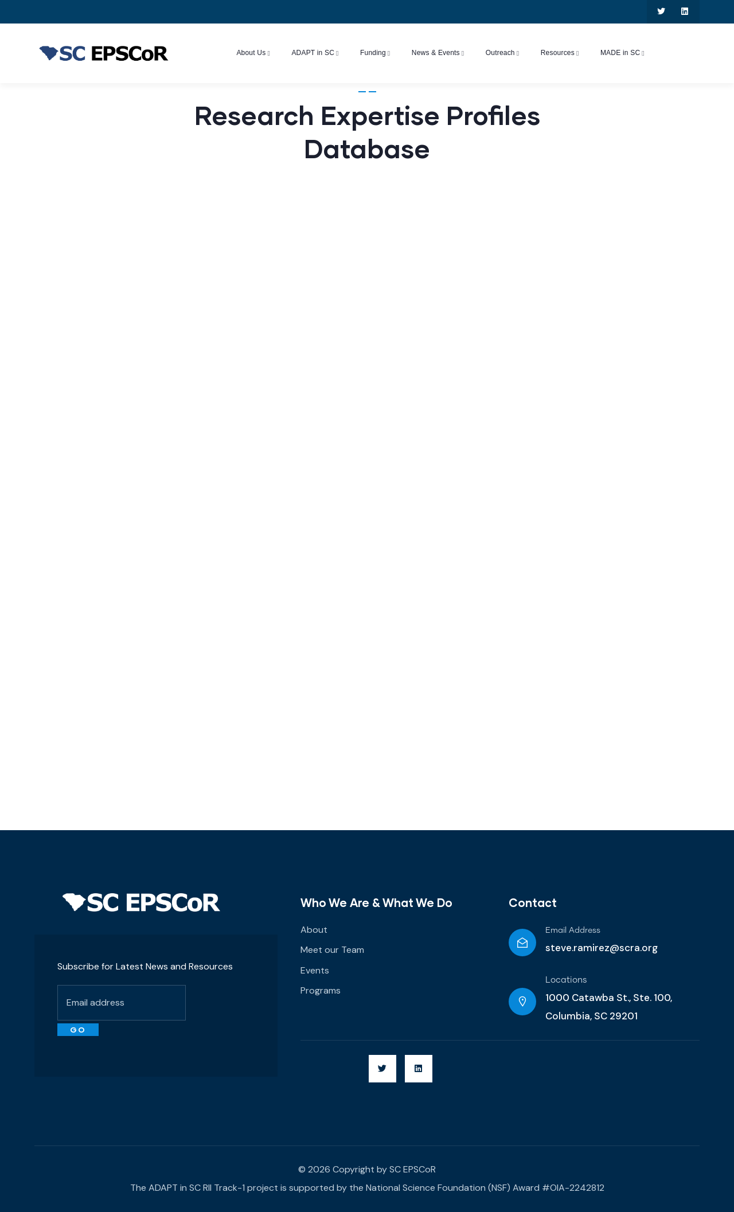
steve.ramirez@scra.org (601, 947)
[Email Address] (522, 942)
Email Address (572, 930)
